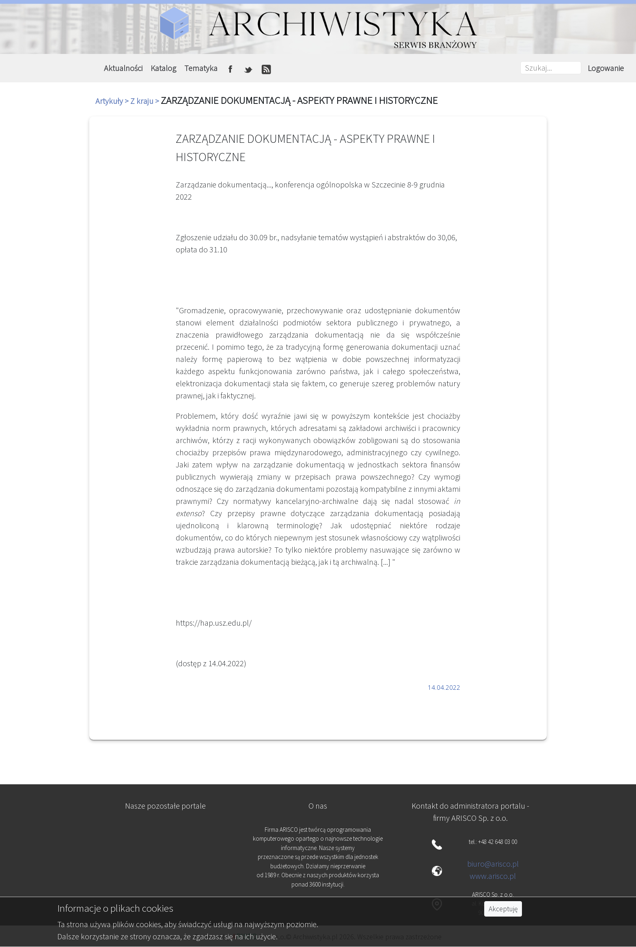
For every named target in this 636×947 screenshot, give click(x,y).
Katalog (163, 68)
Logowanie (606, 68)
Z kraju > (145, 101)
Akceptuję (503, 908)
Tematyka (201, 68)
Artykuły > (112, 101)
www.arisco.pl (493, 876)
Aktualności (123, 68)
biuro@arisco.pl (493, 864)
